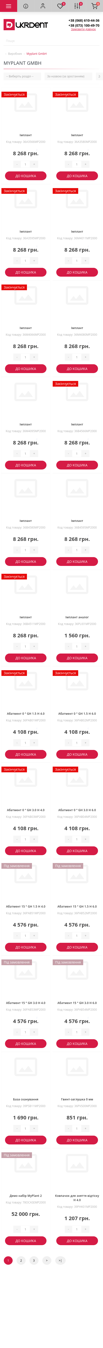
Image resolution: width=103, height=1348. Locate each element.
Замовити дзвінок (83, 29)
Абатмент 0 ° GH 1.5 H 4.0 (26, 714)
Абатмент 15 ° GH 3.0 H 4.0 (26, 1003)
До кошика (25, 176)
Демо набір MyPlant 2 (26, 1196)
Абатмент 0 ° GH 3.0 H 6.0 (77, 810)
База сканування (25, 1099)
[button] (43, 6)
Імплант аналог (77, 617)
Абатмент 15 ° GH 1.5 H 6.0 (77, 906)
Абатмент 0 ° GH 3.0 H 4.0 (26, 810)
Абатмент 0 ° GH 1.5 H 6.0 (77, 714)
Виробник (15, 54)
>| (60, 1260)
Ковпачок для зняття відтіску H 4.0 (77, 1198)
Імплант (26, 135)
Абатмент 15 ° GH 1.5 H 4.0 (26, 906)
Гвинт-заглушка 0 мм (77, 1099)
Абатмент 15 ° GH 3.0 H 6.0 (77, 1003)
